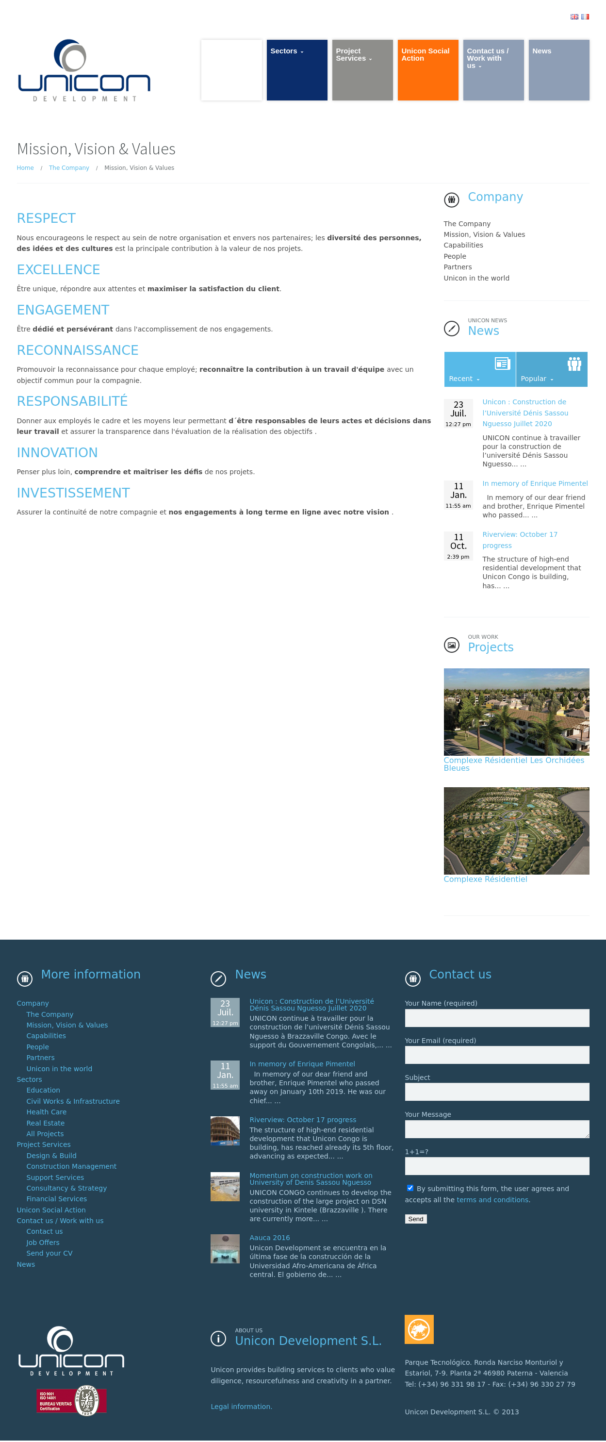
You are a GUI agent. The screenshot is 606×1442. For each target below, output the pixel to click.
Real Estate (46, 1125)
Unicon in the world (477, 279)
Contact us (45, 1234)
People (455, 257)
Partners (458, 268)
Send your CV (50, 1256)
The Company (69, 169)
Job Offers (43, 1245)
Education (44, 1092)
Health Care (47, 1114)
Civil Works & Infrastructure (73, 1104)
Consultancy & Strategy (67, 1190)
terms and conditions (492, 1202)
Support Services (55, 1179)
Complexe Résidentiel (486, 880)
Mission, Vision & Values (484, 236)
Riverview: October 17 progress (302, 1122)
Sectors (29, 1082)
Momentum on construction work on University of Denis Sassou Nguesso (310, 1181)
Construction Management (72, 1169)
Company (33, 1006)
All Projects (45, 1136)
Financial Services (57, 1201)
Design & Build (52, 1158)
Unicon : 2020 (526, 414)
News (26, 1267)
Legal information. (241, 1408)
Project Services (44, 1147)
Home (25, 169)
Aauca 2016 (269, 1240)
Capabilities (464, 246)
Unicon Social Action (51, 1212)
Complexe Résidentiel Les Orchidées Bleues (514, 765)
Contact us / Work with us (60, 1223)
